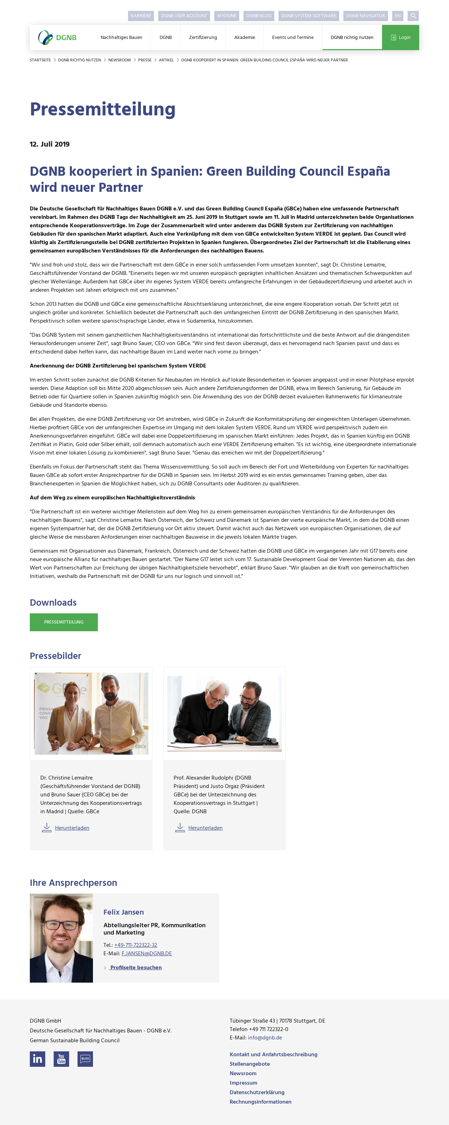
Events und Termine (293, 38)
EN (398, 16)
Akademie (244, 38)
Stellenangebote (250, 1064)
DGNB (166, 38)
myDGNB (226, 16)
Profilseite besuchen (135, 967)
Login (400, 38)
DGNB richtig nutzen (352, 38)
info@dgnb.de (265, 1038)
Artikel (167, 60)
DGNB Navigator (365, 16)
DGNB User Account (184, 16)
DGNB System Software (308, 16)
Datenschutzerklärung (257, 1092)
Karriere (141, 16)
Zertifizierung (203, 38)
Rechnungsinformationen (260, 1102)
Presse (145, 60)
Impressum (243, 1083)
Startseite (41, 60)
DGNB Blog (259, 16)
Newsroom (120, 60)
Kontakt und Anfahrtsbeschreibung (273, 1054)
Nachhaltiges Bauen (121, 38)
